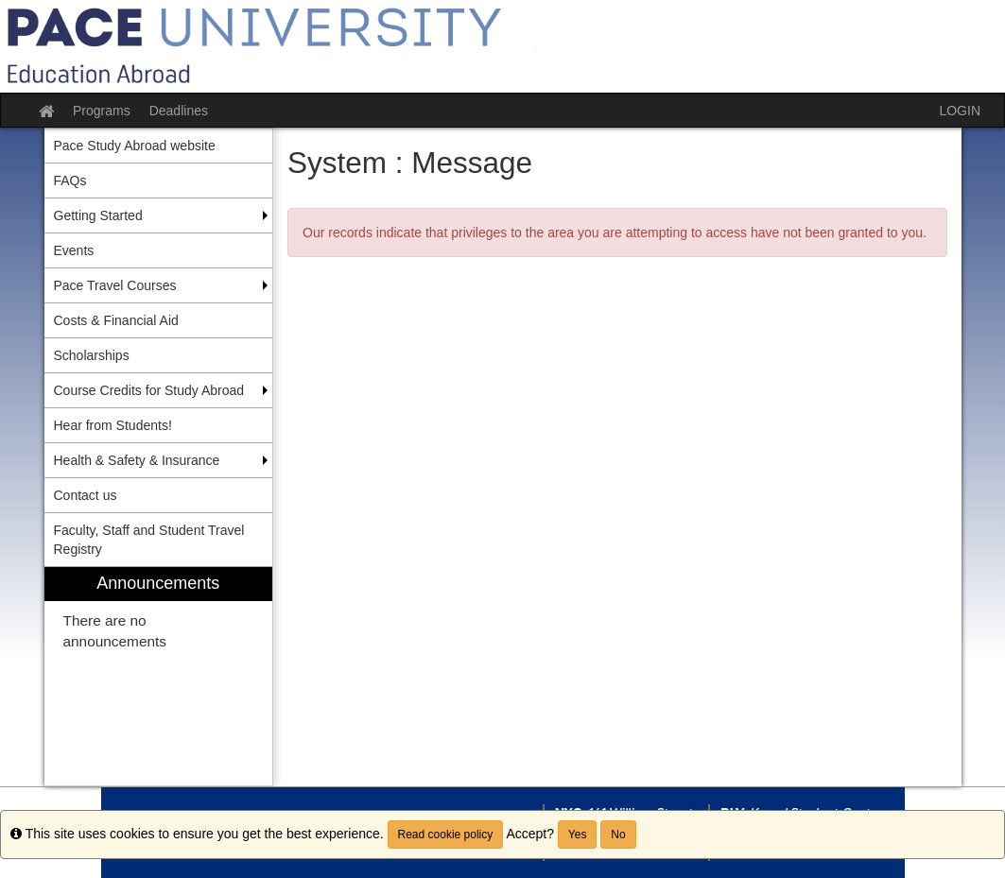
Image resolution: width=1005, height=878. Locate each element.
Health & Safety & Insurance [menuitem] (137, 460)
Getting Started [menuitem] (98, 215)
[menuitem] (158, 676)
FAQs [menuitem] (70, 180)
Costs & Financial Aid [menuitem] (116, 320)
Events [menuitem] (74, 250)
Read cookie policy (446, 834)
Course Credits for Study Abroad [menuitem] (149, 390)
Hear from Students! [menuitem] (113, 425)
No (618, 834)
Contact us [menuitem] (85, 495)
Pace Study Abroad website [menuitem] (135, 145)
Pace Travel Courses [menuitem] (115, 285)
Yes (577, 834)
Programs (101, 110)
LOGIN (959, 110)
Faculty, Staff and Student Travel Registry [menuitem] (149, 540)
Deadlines (178, 110)
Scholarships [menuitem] (92, 355)
